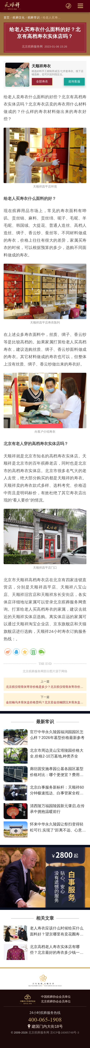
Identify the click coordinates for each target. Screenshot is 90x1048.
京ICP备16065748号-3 (64, 1032)
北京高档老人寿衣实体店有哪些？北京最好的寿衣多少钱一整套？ (56, 952)
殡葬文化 (19, 17)
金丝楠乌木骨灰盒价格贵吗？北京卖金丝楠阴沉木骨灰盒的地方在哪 (45, 702)
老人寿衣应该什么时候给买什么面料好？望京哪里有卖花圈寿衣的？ (56, 934)
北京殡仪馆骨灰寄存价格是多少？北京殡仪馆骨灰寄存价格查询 (45, 686)
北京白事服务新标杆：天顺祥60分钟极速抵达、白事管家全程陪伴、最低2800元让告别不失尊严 (57, 793)
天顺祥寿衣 (41, 66)
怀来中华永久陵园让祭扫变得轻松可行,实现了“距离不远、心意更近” (58, 830)
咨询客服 (74, 81)
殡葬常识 (34, 17)
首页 (7, 17)
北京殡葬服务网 (38, 1032)
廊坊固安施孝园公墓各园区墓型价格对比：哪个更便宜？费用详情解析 (56, 774)
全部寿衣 (42, 81)
